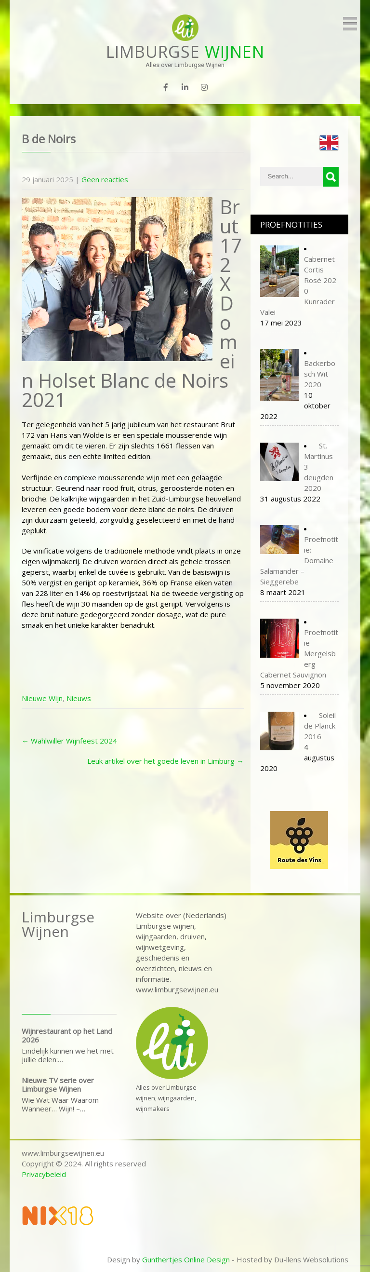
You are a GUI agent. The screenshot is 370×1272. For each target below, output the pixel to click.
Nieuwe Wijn (42, 698)
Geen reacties (104, 179)
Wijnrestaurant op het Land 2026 (67, 1035)
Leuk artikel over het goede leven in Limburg (165, 761)
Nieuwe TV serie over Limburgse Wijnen (58, 1084)
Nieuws (78, 698)
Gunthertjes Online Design (186, 1259)
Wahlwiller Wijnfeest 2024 (69, 740)
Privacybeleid (44, 1174)
